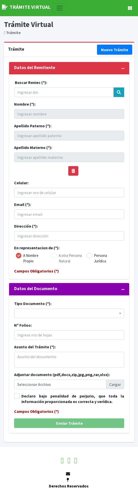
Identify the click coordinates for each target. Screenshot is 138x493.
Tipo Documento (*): (32, 303)
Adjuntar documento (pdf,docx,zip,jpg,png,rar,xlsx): (62, 374)
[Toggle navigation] (60, 8)
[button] (130, 8)
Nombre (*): (25, 104)
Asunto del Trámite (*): (35, 346)
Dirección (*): (26, 226)
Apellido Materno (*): (33, 147)
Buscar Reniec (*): (31, 82)
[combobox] (69, 313)
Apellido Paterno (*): (32, 125)
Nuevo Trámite (114, 49)
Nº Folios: (23, 325)
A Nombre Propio (31, 258)
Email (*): (22, 204)
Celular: (21, 182)
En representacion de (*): (36, 247)
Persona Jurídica (100, 258)
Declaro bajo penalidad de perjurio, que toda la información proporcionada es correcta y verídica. (72, 398)
